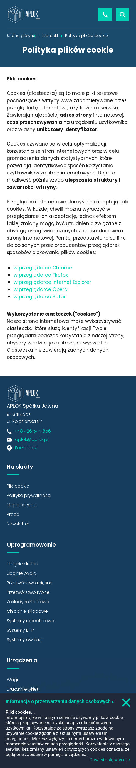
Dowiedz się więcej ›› (110, 759)
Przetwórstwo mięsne (30, 583)
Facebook (26, 448)
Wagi (12, 679)
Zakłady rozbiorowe (28, 602)
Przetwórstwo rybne (28, 592)
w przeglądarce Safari (40, 296)
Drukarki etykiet (22, 689)
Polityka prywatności (29, 495)
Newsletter (18, 524)
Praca (13, 514)
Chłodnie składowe (27, 611)
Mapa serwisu (21, 505)
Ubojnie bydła (21, 573)
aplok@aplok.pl (31, 439)
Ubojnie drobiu (22, 564)
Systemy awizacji (25, 639)
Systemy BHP (20, 630)
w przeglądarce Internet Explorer (52, 282)
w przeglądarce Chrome (43, 267)
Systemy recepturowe (30, 620)
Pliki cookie (18, 486)
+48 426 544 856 (105, 14)
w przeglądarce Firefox (41, 275)
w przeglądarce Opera (41, 289)
